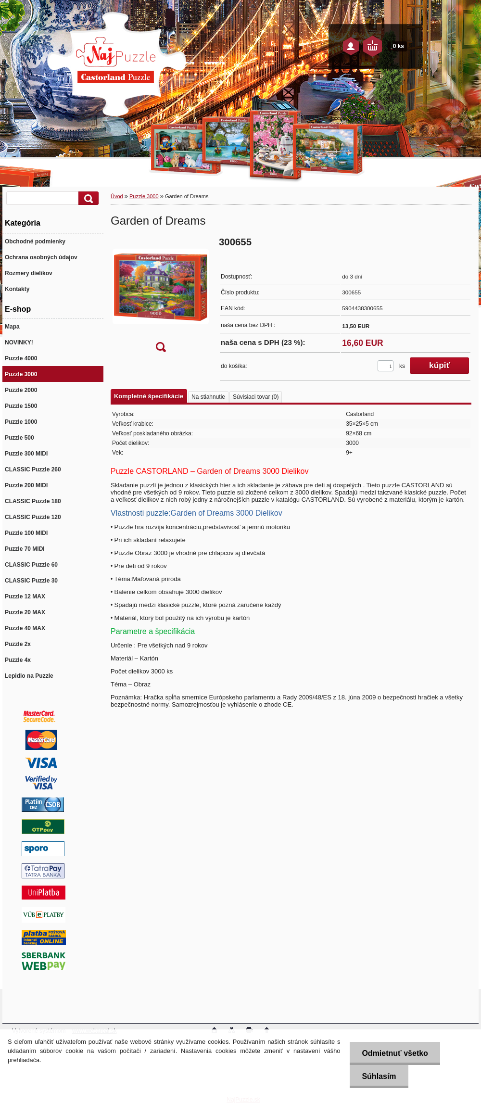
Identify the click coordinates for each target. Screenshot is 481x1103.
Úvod (117, 196)
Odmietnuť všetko (395, 1053)
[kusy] (385, 365)
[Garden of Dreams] (161, 297)
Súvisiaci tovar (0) (255, 396)
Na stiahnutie (208, 396)
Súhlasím (379, 1076)
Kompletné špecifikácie (148, 396)
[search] (87, 198)
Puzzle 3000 (144, 196)
